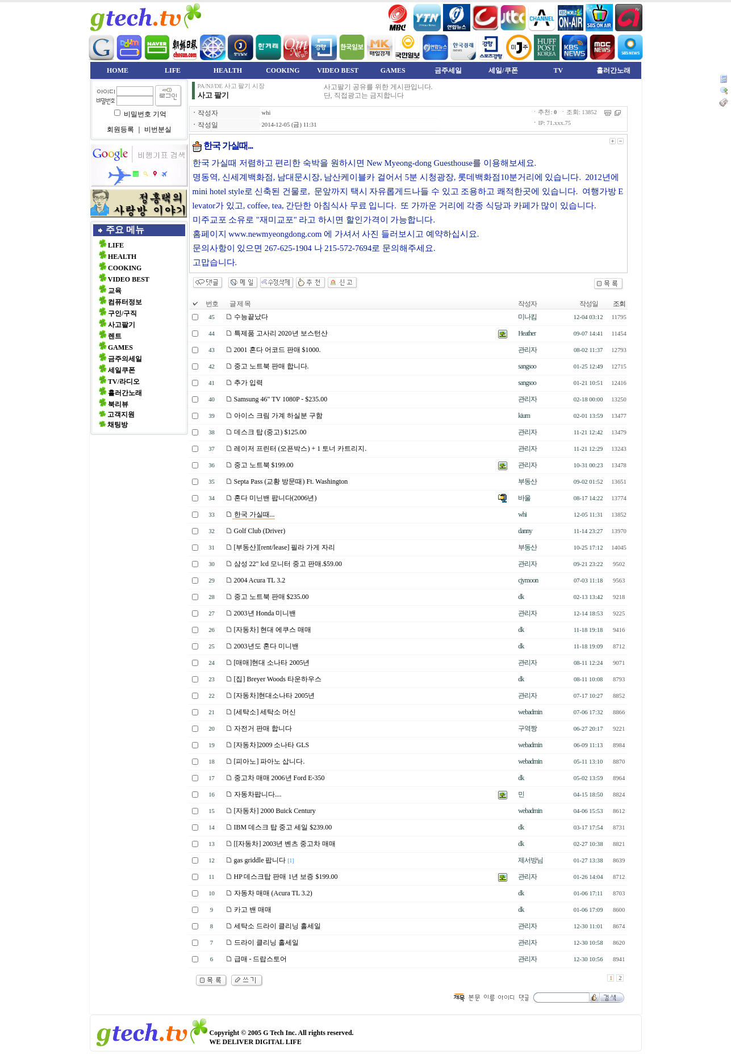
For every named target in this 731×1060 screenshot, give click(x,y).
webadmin (530, 712)
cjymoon (528, 580)
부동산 (527, 481)
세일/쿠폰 (502, 70)
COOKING (282, 70)
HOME (117, 70)
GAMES (393, 70)
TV (558, 70)
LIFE (173, 70)
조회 (619, 304)
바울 (524, 498)
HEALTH (228, 70)
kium (524, 416)
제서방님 (530, 860)
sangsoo (527, 366)
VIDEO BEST (337, 70)
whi (266, 113)
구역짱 (527, 728)
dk (521, 597)
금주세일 (448, 70)
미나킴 (527, 317)
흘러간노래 (613, 70)
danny (525, 531)
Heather (527, 333)
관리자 (527, 350)
